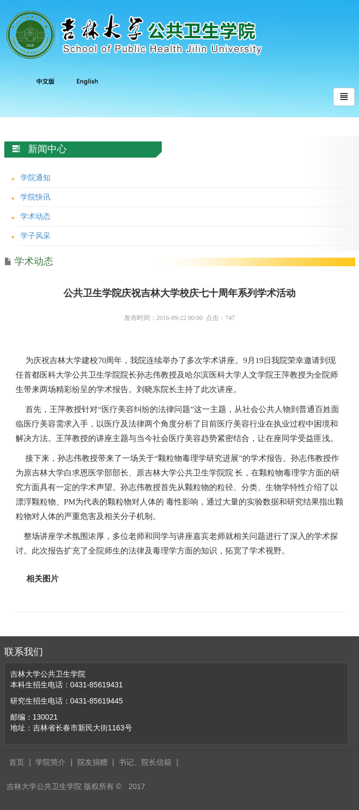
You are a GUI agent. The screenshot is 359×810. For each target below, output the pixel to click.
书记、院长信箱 (145, 762)
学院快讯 (35, 197)
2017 (136, 786)
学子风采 (35, 235)
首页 (16, 762)
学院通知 (35, 177)
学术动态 (35, 216)
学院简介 (50, 762)
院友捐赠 (92, 762)
